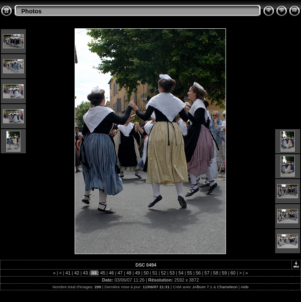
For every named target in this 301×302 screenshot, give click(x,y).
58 (215, 272)
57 (207, 272)
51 (154, 272)
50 (146, 272)
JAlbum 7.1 (202, 287)
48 (129, 272)
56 (198, 272)
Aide (244, 287)
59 (224, 272)
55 (189, 272)
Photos (31, 11)
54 (181, 272)
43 (85, 272)
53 (172, 272)
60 (233, 272)
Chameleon (227, 287)
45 (102, 272)
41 (68, 272)
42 (76, 272)
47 (120, 272)
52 (163, 272)
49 (137, 272)
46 (111, 272)
